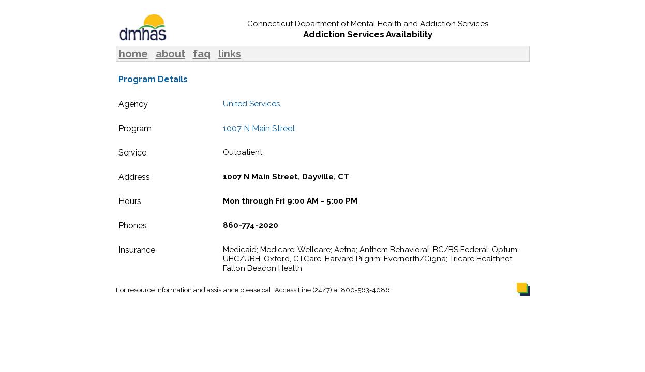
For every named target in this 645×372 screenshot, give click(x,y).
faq (202, 54)
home (133, 54)
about (170, 54)
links (229, 54)
